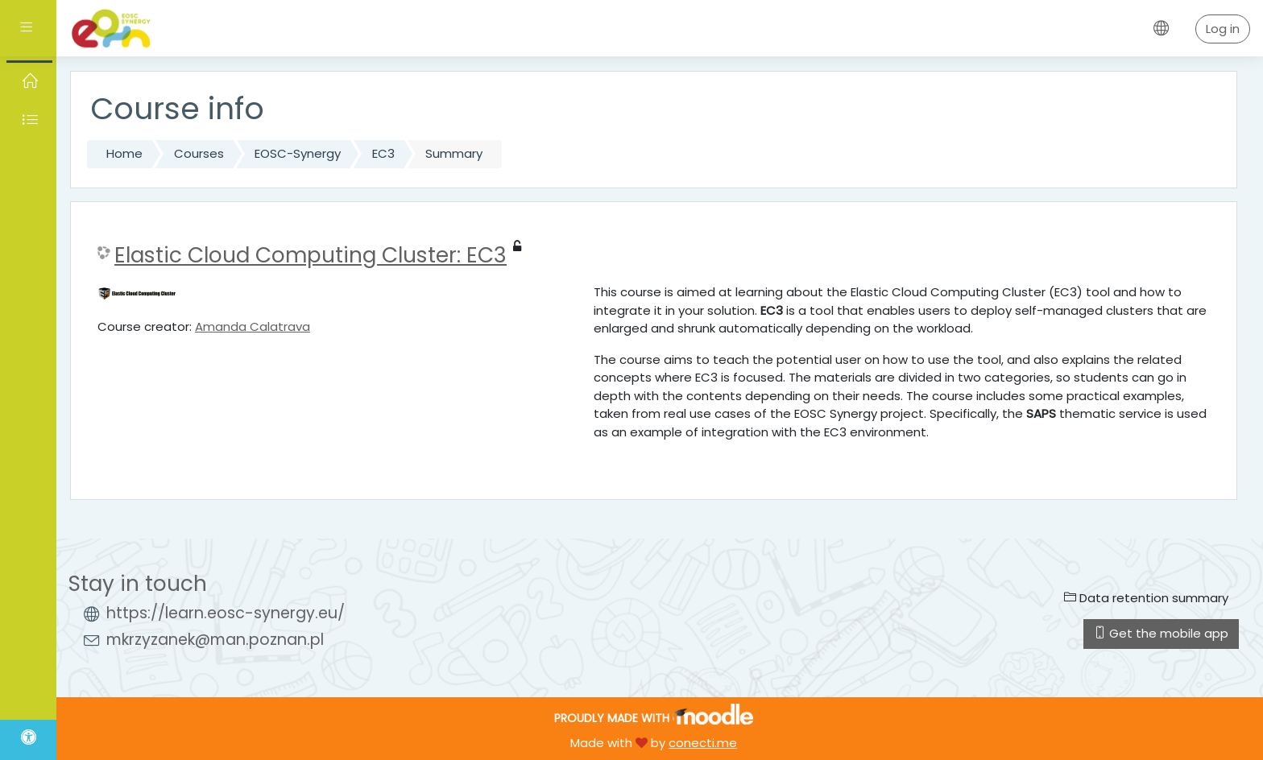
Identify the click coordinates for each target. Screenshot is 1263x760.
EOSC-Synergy (298, 153)
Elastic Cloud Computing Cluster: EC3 (310, 255)
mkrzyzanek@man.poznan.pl (215, 640)
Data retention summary (1146, 597)
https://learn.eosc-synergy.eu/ (225, 613)
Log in (1223, 28)
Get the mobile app (1161, 633)
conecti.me (703, 742)
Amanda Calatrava (252, 326)
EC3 (383, 153)
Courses (199, 153)
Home (124, 153)
